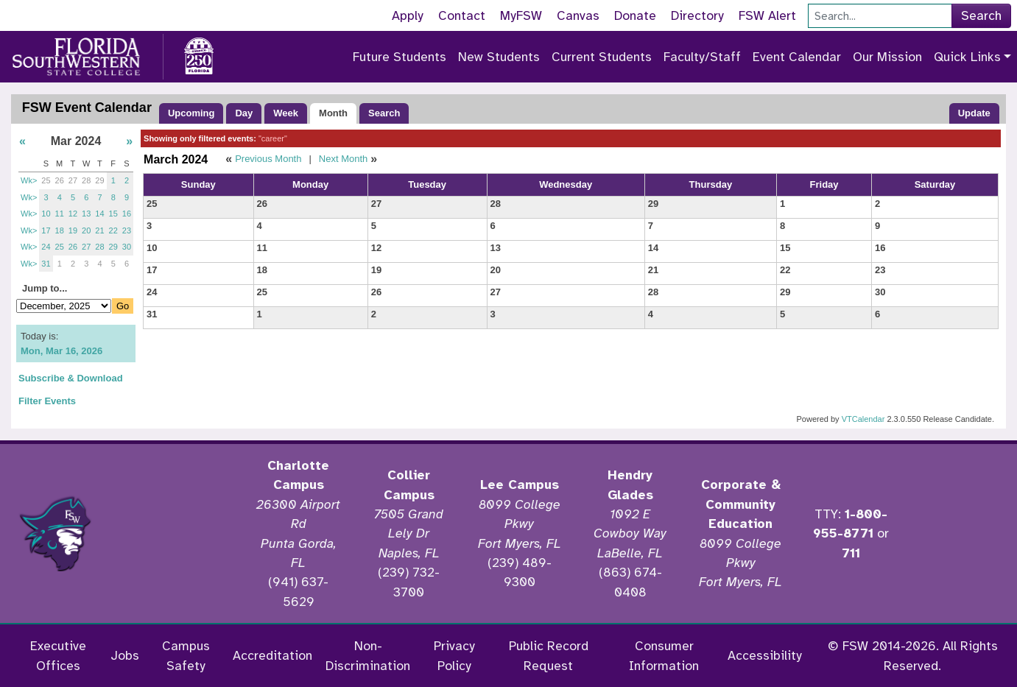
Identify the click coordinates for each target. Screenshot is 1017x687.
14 (99, 213)
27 (72, 180)
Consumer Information (664, 655)
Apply (407, 15)
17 (45, 230)
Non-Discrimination (367, 655)
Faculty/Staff (702, 57)
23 (126, 230)
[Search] (880, 16)
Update (974, 113)
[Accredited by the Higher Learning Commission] (177, 534)
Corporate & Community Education (741, 504)
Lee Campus (519, 484)
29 (99, 180)
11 (59, 213)
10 (45, 213)
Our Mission (887, 57)
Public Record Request (548, 655)
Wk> (29, 180)
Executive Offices (58, 655)
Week (285, 113)
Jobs (124, 655)
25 (45, 180)
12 (72, 213)
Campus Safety (186, 655)
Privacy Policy (454, 655)
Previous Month (268, 158)
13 (86, 213)
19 (72, 230)
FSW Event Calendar (87, 107)
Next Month (343, 158)
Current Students (602, 57)
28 (86, 180)
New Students (499, 57)
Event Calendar (797, 57)
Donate (635, 15)
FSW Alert (767, 15)
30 (126, 246)
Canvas (578, 15)
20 (86, 230)
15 (113, 213)
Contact (461, 15)
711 (851, 553)
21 (99, 230)
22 (113, 230)
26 (59, 180)
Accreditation (272, 655)
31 (45, 263)
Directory (697, 15)
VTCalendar (863, 419)
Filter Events (47, 400)
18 (59, 230)
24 (45, 246)
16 (126, 213)
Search (981, 15)
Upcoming (191, 113)
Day (244, 113)
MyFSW (521, 15)
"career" (272, 138)
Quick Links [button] (967, 57)
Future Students (399, 57)
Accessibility (765, 655)
